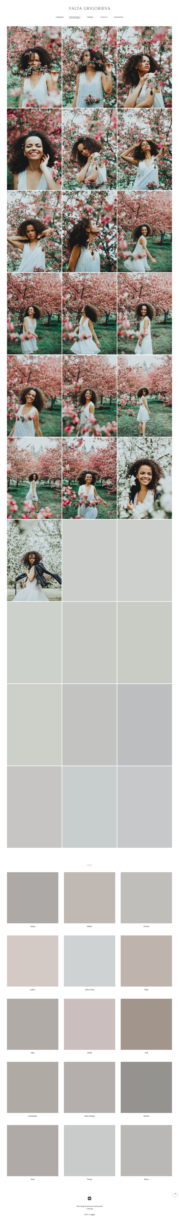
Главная (59, 17)
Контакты (118, 17)
